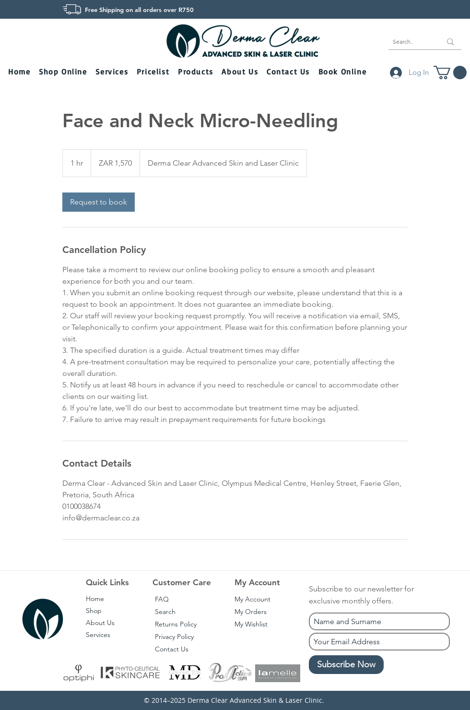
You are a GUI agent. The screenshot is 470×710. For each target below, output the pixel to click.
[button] (63, 72)
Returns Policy (176, 624)
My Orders (251, 611)
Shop (94, 610)
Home (95, 598)
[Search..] (410, 42)
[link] (98, 202)
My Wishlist (251, 624)
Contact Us (171, 649)
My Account (252, 599)
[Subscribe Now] (346, 664)
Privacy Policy (174, 636)
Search (165, 611)
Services (98, 634)
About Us (100, 622)
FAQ (162, 599)
